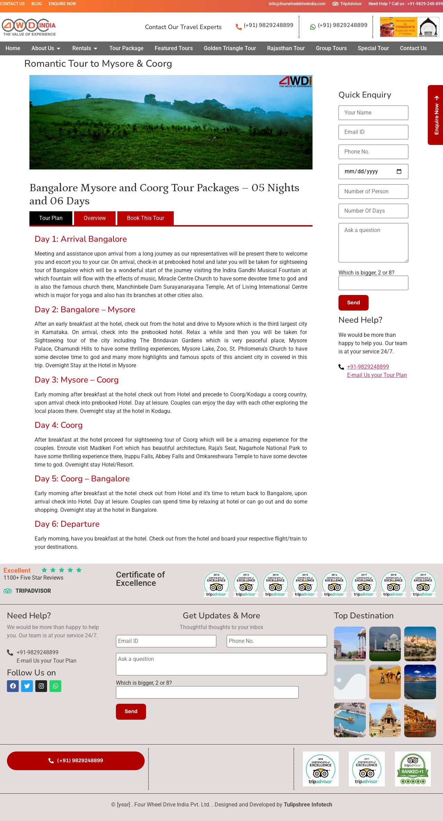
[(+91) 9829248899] (239, 27)
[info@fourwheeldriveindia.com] (264, 4)
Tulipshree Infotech (308, 804)
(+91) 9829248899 (268, 25)
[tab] (50, 218)
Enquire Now (62, 3)
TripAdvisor (351, 3)
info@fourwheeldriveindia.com (297, 3)
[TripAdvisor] (335, 4)
